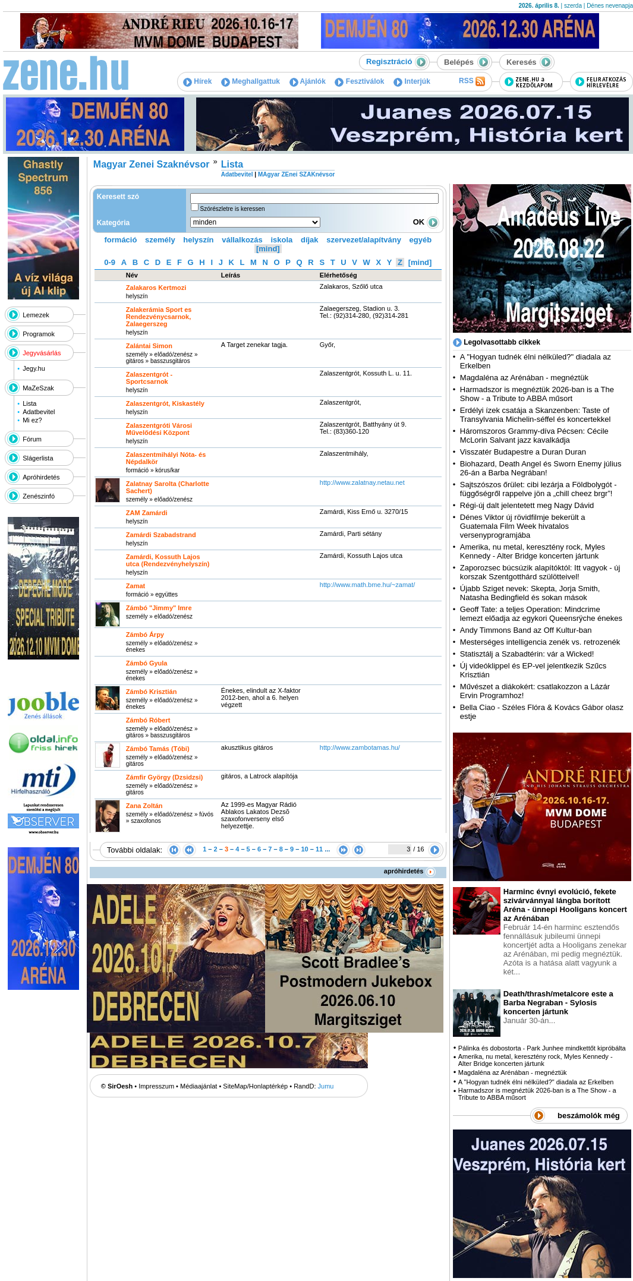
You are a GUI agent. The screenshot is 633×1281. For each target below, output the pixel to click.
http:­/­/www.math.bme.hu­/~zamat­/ (367, 584)
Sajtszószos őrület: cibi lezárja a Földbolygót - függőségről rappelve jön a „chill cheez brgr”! (538, 489)
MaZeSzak (38, 388)
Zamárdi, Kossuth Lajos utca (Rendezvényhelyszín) (168, 560)
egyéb (421, 239)
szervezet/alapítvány (363, 239)
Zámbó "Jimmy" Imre (159, 607)
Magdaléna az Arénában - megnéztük (524, 377)
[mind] (268, 248)
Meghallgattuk (250, 81)
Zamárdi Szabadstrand (161, 534)
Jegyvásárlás (42, 352)
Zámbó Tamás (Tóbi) (158, 748)
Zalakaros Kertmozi (156, 287)
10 (304, 849)
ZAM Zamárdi (147, 512)
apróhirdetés (410, 871)
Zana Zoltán (144, 805)
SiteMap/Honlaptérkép (255, 1086)
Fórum (32, 439)
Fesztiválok (359, 81)
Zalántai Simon (149, 345)
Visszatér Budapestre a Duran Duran (523, 451)
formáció (121, 239)
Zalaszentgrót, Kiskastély (165, 403)
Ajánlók (307, 81)
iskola (281, 239)
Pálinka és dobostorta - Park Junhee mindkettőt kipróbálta (542, 1048)
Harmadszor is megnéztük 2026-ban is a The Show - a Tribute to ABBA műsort (537, 394)
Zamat (135, 585)
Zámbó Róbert (148, 720)
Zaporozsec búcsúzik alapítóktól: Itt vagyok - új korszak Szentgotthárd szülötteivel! (540, 572)
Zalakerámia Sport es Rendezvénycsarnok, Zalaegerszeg (159, 316)
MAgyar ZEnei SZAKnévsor (296, 174)
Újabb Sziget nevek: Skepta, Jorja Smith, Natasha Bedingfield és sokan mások (530, 593)
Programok (39, 333)
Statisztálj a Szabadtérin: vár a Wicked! (527, 653)
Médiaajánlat (198, 1086)
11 (319, 849)
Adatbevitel (39, 411)
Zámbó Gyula (147, 663)
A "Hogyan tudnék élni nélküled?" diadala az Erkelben (536, 1082)
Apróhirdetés (41, 477)
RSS (472, 81)
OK (426, 221)
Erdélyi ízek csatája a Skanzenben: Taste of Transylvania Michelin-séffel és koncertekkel (535, 415)
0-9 (109, 262)
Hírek (197, 81)
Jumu (326, 1086)
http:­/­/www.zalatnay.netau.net (362, 482)
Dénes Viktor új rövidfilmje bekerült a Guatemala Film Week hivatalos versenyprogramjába (522, 526)
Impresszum (156, 1086)
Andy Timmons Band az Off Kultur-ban (526, 630)
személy (160, 239)
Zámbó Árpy (145, 634)
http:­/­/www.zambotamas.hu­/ (360, 747)
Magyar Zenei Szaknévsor (151, 164)
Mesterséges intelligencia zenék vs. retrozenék (540, 642)
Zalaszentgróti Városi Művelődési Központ (159, 429)
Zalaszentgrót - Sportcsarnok (149, 378)
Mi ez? (32, 420)
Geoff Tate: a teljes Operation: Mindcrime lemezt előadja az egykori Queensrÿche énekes (541, 614)
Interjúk (411, 81)
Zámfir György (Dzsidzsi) (164, 777)
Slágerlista (38, 458)
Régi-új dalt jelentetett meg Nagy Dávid (527, 505)
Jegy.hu (34, 368)
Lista (29, 403)
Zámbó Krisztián (151, 691)
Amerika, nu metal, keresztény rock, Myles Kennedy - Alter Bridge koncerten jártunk (532, 551)
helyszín (198, 239)
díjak (310, 239)
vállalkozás (242, 239)
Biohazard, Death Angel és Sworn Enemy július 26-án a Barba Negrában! (541, 468)
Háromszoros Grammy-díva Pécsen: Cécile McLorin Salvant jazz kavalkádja (534, 435)
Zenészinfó (39, 496)
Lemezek (36, 314)
